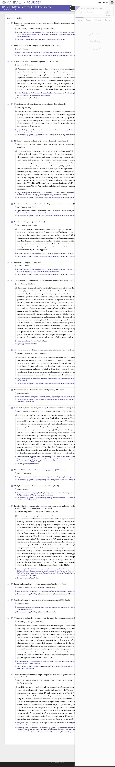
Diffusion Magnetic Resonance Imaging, (30, 571)
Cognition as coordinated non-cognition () (36, 61)
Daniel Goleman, (23, 587)
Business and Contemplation (56, 39)
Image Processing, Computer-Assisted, (29, 459)
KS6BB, (39, 34)
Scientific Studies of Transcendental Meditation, (32, 730)
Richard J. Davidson (69, 411)
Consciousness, (46, 130)
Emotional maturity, (23, 213)
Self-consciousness (37, 132)
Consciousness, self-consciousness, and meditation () (40, 104)
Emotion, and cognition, (69, 211)
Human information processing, (39, 477)
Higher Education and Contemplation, (29, 732)
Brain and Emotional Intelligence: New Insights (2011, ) (37, 45)
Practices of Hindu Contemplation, (28, 728)
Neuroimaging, (74, 573)
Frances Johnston (49, 29)
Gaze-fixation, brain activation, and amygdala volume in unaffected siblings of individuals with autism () (59, 407)
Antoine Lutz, (22, 512)
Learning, (42, 397)
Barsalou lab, (45, 93)
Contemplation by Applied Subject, (36, 39)
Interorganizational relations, (26, 34)
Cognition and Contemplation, (48, 135)
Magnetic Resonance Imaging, (61, 459)
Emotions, (70, 269)
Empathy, (42, 607)
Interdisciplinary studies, (60, 130)
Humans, (52, 571)
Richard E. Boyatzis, (35, 29)
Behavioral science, (47, 193)
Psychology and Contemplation (27, 344)
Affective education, (23, 211)
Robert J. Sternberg (24, 473)
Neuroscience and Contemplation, (50, 198)
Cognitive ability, (22, 477)
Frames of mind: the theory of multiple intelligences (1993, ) (39, 389)
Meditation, (72, 130)
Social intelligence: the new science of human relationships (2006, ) (42, 600)
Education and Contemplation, (51, 732)
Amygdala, (32, 457)
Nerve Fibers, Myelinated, (61, 573)
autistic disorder (56, 461)
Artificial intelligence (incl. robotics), (29, 93)
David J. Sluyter (33, 207)
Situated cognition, (23, 95)
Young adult (32, 575)
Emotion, (53, 52)
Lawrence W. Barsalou (25, 65)
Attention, (44, 379)
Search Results (15, 10)
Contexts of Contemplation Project (27, 98)
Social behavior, (45, 461)
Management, (54, 34)
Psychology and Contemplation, (69, 55)
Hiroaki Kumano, (72, 144)
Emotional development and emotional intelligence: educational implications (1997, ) (49, 203)
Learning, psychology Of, (53, 397)
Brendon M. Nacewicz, (37, 411)
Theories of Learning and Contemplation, (52, 399)
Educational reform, (31, 493)
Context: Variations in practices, (64, 193)
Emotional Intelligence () (29, 221)
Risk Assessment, (22, 575)
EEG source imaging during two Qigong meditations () (41, 141)
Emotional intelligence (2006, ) (28, 262)
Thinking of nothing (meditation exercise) (53, 195)
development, (34, 95)
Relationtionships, (31, 271)
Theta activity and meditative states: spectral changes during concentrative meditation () (53, 618)
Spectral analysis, (23, 663)
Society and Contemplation (47, 612)
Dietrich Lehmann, (36, 144)
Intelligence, (71, 253)
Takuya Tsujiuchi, (58, 144)
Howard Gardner (23, 393)
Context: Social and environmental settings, (60, 32)
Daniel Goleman (23, 49)
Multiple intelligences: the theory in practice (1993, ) (36, 485)
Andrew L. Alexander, (54, 411)
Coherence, (57, 661)
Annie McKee (50, 587)
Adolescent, (21, 457)
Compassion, (21, 607)
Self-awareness (22, 381)
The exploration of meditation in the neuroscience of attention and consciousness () (52, 350)
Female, (67, 457)
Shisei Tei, (48, 144)
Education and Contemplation (71, 215)
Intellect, (27, 397)
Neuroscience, (29, 195)
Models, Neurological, (37, 573)
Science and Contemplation (70, 198)
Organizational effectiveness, (68, 34)
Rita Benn (31, 284)
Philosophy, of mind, (24, 132)
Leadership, (45, 34)
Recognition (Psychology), (25, 461)
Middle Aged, (25, 573)
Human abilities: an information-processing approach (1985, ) (39, 469)
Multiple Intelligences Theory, (71, 397)
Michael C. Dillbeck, (72, 680)
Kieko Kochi (21, 147)
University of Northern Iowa (26, 725)
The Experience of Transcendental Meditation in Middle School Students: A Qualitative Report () (57, 280)
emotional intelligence (24, 36)
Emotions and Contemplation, (48, 55)
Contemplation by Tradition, (70, 728)
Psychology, (21, 271)
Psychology (68, 477)
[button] (112, 2)
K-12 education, (35, 213)
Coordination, (69, 93)
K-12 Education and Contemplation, (50, 215)
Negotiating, (48, 573)
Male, (72, 459)
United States (49, 495)
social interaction (44, 95)
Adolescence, (21, 341)
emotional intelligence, (59, 253)
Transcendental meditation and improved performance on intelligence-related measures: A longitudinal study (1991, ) (59, 675)
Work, (42, 271)
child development (47, 213)
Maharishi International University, (61, 723)
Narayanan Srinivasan (39, 353)
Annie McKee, (22, 29)
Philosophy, (40, 495)
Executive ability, (37, 591)
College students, (23, 723)
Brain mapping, (46, 457)
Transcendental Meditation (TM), (57, 730)
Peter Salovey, (22, 207)
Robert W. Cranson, (24, 680)
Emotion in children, (53, 211)
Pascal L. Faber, (23, 144)
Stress (31, 609)
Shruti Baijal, (22, 621)
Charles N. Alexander (24, 683)
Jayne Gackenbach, (58, 680)
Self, (38, 271)
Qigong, (37, 195)
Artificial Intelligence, (36, 569)
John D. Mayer (33, 225)
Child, (54, 457)
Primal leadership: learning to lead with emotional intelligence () (40, 584)
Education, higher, (35, 723)
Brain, (19, 52)
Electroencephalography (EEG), (72, 661)
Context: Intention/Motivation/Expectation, (31, 32)
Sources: (6, 10)
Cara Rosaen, (22, 284)
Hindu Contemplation (68, 732)
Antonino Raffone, (24, 353)
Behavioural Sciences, (57, 93)
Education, (20, 397)
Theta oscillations (34, 663)
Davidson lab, (60, 457)
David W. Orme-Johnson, (41, 680)
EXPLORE (103, 2)
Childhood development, (38, 211)
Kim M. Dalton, (23, 411)
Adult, (27, 457)
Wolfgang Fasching (24, 107)
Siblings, (37, 461)
